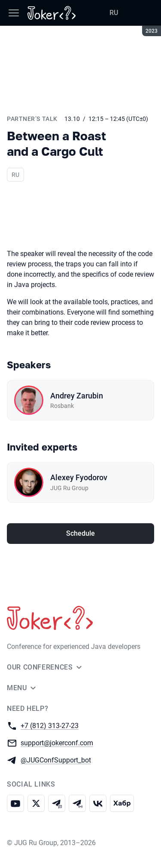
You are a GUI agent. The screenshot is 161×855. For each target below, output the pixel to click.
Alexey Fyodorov (78, 477)
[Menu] (13, 13)
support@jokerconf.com (57, 742)
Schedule (80, 533)
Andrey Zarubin (76, 395)
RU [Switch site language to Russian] (113, 13)
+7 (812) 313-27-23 (50, 725)
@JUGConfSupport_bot (56, 759)
